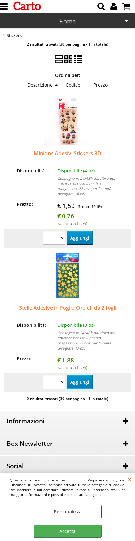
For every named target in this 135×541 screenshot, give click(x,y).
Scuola (67, 22)
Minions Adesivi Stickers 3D (67, 153)
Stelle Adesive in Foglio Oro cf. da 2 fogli (67, 307)
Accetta (67, 531)
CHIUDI (130, 479)
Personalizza (68, 512)
